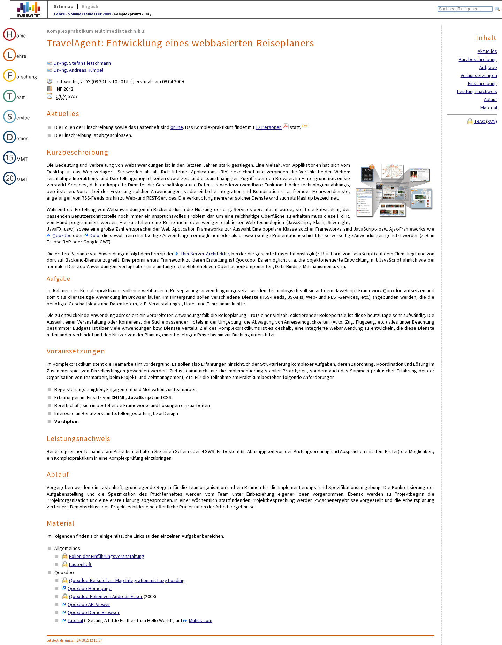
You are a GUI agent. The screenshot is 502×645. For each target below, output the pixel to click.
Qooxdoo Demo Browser (94, 612)
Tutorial (75, 620)
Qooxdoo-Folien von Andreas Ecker (106, 596)
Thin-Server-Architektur (205, 253)
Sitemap (64, 6)
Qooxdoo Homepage (90, 588)
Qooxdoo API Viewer (89, 604)
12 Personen (269, 127)
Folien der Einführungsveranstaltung (106, 556)
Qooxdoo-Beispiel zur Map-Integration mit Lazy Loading (127, 580)
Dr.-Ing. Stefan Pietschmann (82, 63)
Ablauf (490, 99)
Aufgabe (488, 67)
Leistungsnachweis (477, 91)
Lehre (59, 13)
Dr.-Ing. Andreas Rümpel (78, 70)
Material (488, 107)
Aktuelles (487, 51)
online (176, 127)
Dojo (94, 235)
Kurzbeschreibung (478, 59)
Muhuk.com (200, 620)
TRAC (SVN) (485, 121)
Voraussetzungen (479, 75)
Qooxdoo (62, 235)
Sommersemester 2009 (89, 13)
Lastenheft (80, 564)
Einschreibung (482, 83)
